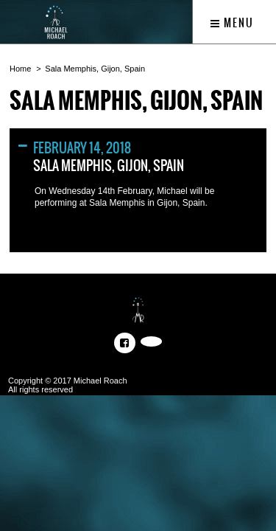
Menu (232, 23)
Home (20, 68)
